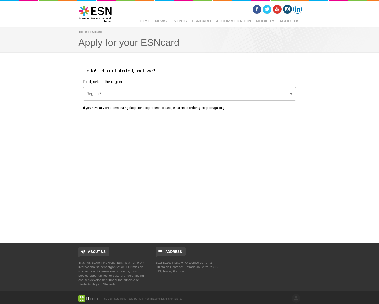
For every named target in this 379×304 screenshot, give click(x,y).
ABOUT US (289, 21)
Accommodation (233, 21)
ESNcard (201, 21)
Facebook (257, 9)
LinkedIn (297, 9)
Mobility (265, 21)
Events (179, 21)
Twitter (267, 9)
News (161, 21)
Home (144, 21)
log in (296, 298)
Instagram (287, 9)
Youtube (277, 9)
